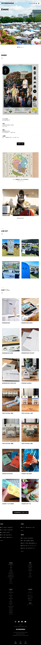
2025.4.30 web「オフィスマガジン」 (28, 545)
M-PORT (11, 590)
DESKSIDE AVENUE (11, 576)
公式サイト (20, 143)
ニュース (30, 590)
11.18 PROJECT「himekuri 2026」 (7, 529)
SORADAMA (11, 598)
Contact (25, 626)
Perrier (30, 573)
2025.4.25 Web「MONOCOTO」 (28, 548)
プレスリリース (30, 592)
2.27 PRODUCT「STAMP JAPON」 (7, 527)
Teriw (11, 600)
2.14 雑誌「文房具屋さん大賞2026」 (28, 540)
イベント (30, 593)
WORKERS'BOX (10, 564)
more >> (1, 540)
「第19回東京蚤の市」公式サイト (20, 512)
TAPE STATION (10, 573)
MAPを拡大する (20, 180)
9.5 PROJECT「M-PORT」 (5, 532)
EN (21, 624)
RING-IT (11, 579)
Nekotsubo (11, 607)
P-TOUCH (10, 609)
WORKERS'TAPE (10, 575)
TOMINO (30, 569)
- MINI (11, 569)
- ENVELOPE (11, 572)
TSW (11, 597)
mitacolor (11, 595)
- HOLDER (10, 570)
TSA (10, 593)
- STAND (10, 567)
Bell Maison (11, 610)
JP (19, 624)
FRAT (11, 604)
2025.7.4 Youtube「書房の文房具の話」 (29, 543)
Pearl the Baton (10, 606)
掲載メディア (30, 598)
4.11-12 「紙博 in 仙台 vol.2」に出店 (28, 527)
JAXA (30, 575)
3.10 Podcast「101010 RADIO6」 (28, 538)
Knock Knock (30, 570)
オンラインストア (30, 604)
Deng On (10, 578)
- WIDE (11, 566)
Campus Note (10, 592)
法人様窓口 (30, 600)
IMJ (30, 572)
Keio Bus (30, 564)
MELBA (11, 601)
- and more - (11, 582)
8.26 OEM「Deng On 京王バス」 (7, 534)
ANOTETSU (11, 603)
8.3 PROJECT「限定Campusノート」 (7, 537)
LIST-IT (11, 581)
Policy (23, 626)
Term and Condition (17, 626)
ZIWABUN (11, 612)
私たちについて (30, 595)
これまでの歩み (30, 597)
